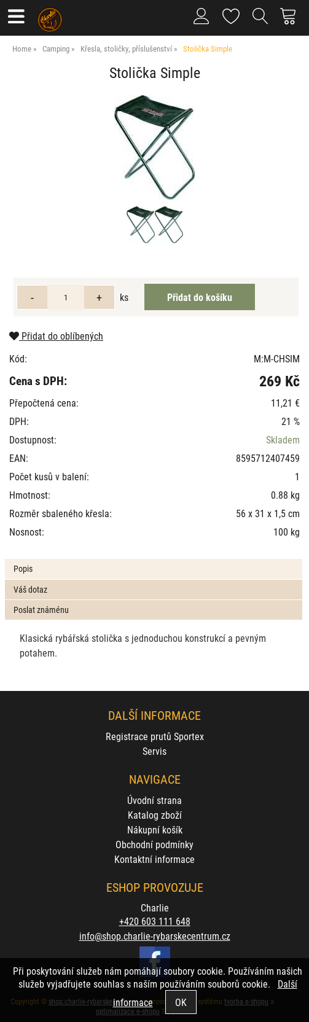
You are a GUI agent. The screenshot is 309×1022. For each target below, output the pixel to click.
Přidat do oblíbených (56, 335)
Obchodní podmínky (154, 844)
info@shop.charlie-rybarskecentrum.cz (154, 935)
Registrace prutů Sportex (155, 736)
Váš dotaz (30, 589)
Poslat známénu (41, 609)
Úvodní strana (154, 800)
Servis (154, 750)
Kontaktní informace (154, 858)
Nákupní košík (154, 829)
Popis (23, 568)
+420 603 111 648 (154, 921)
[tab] (153, 559)
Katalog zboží (155, 814)
